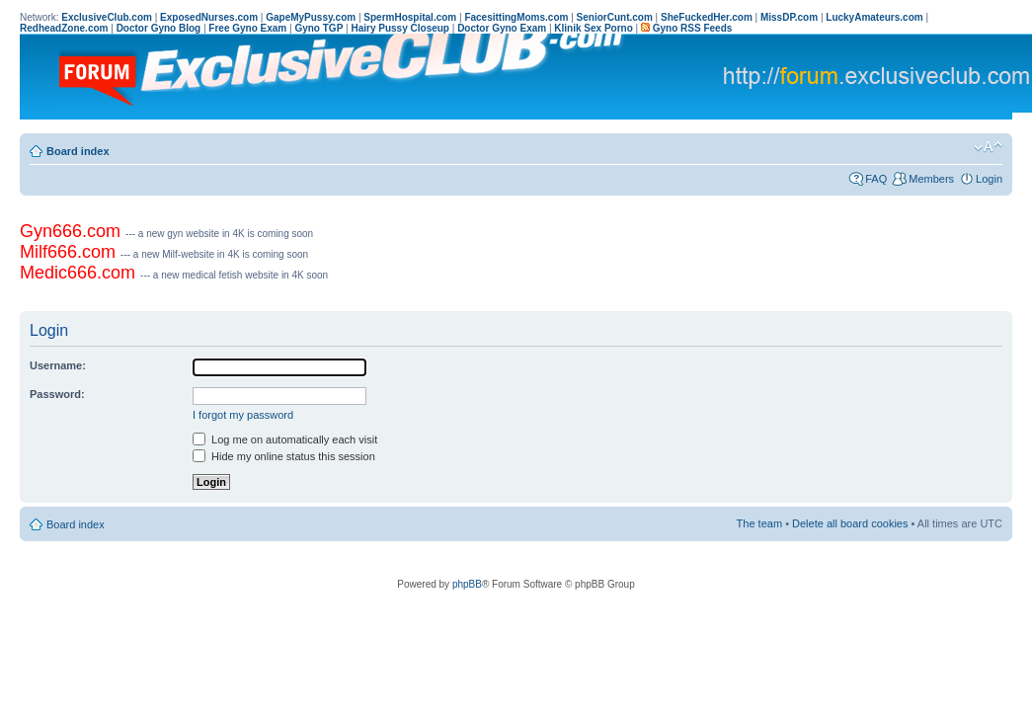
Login (989, 179)
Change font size (988, 147)
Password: (57, 394)
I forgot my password (243, 415)
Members (931, 179)
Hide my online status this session (284, 456)
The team (759, 523)
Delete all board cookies (850, 523)
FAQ (876, 179)
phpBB (467, 584)
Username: (58, 365)
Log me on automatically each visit (285, 439)
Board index (78, 151)
